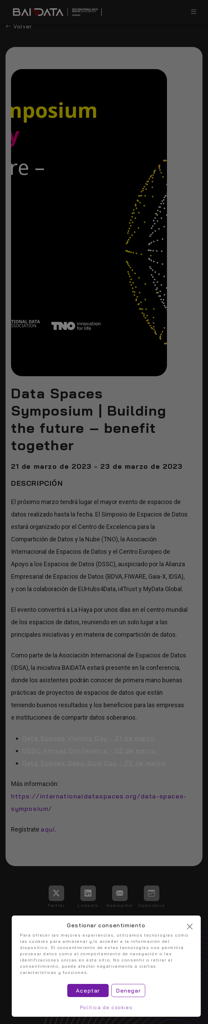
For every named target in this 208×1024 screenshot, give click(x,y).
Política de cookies (106, 1007)
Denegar (128, 990)
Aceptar (88, 990)
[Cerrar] (189, 926)
